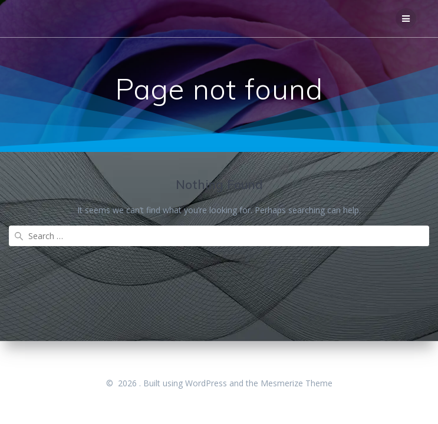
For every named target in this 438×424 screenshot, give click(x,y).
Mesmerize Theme (296, 383)
